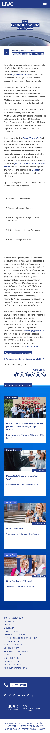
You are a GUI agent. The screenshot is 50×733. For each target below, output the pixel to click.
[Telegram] (38, 374)
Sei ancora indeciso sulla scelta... (20, 586)
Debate (35, 169)
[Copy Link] (43, 374)
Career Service (13, 450)
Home (15, 50)
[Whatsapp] (32, 374)
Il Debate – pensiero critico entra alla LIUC (24, 359)
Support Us (11, 397)
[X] (22, 374)
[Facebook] (16, 374)
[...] (10, 438)
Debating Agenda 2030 (33, 330)
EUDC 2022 (32, 346)
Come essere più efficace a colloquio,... (23, 484)
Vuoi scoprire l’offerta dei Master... (21, 533)
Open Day (11, 502)
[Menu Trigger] (44, 4)
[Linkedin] (27, 374)
